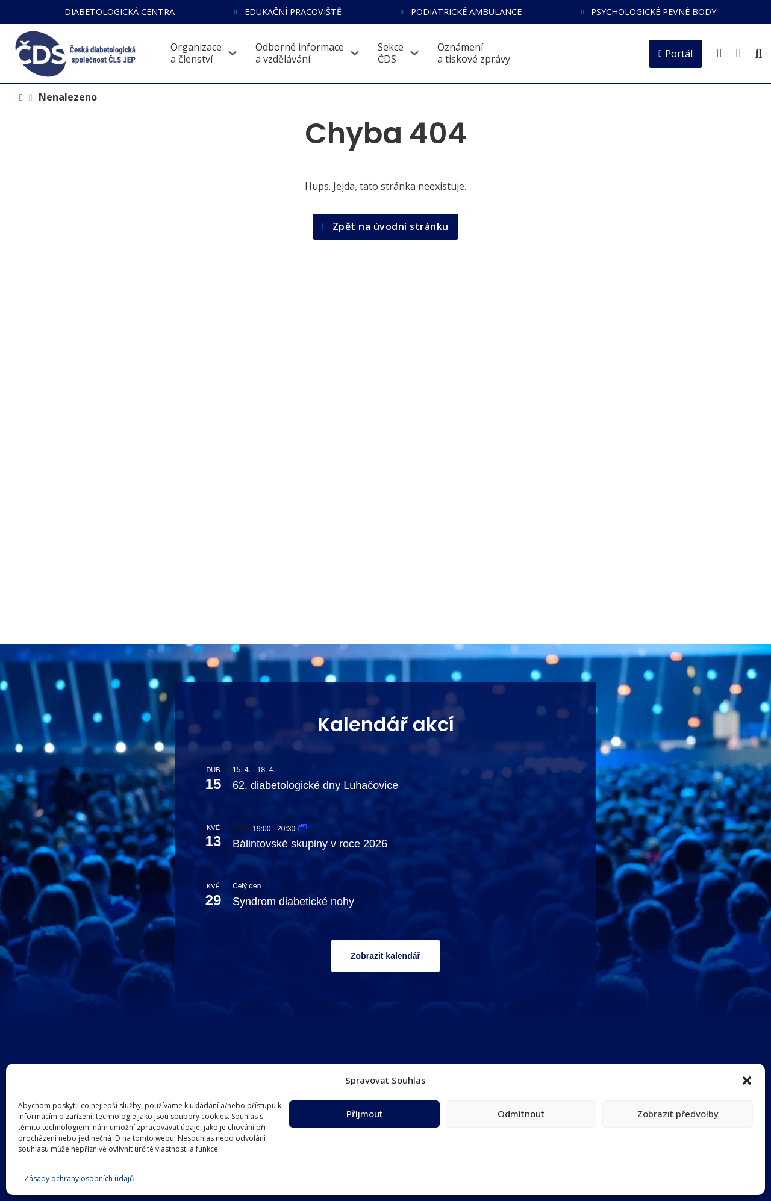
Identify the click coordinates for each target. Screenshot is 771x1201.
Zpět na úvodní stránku (385, 226)
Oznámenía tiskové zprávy (473, 53)
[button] (747, 1081)
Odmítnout (521, 1114)
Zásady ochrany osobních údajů (79, 1178)
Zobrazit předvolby (678, 1114)
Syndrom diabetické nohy (293, 902)
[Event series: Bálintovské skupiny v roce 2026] (302, 829)
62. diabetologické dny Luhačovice (315, 785)
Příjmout (364, 1114)
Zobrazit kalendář (385, 956)
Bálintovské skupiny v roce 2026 (310, 844)
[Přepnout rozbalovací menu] (232, 53)
